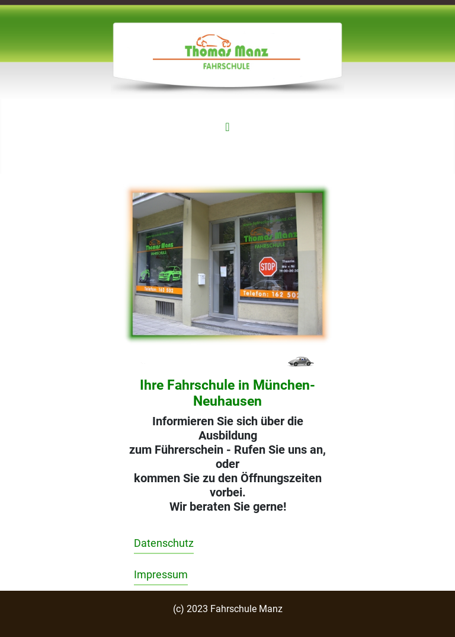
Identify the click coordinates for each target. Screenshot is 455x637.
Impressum (161, 575)
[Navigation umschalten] (227, 127)
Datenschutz (164, 543)
